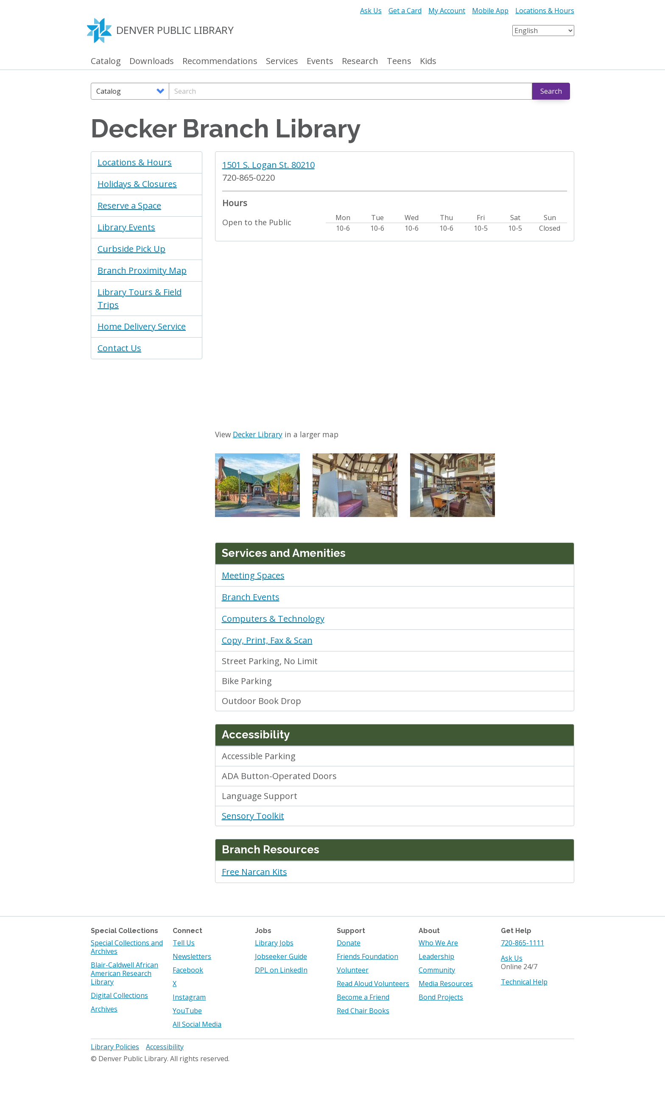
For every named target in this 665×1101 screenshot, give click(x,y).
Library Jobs (274, 942)
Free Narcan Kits (254, 871)
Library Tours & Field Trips (140, 298)
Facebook (188, 970)
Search (551, 91)
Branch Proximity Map (142, 270)
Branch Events (250, 597)
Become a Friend (363, 997)
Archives (104, 1009)
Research (360, 61)
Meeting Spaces (253, 575)
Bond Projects (441, 997)
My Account (446, 10)
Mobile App (490, 10)
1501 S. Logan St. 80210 (268, 164)
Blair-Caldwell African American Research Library (124, 973)
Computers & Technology (273, 618)
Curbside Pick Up (131, 248)
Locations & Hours (544, 10)
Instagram (189, 997)
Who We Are (438, 942)
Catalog (106, 61)
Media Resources (446, 983)
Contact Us (119, 348)
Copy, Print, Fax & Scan (267, 640)
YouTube (187, 1010)
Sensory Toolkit (253, 816)
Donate (348, 942)
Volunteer (353, 970)
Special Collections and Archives (127, 947)
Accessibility (165, 1046)
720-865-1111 (522, 942)
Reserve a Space (129, 205)
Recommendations (219, 61)
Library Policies (115, 1046)
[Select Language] (543, 30)
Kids (428, 61)
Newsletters (192, 956)
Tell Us (184, 942)
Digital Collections (119, 995)
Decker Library (257, 434)
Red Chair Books (363, 1010)
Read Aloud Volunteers (373, 983)
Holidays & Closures (137, 184)
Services (282, 61)
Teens (399, 61)
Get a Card (405, 10)
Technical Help (524, 981)
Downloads (151, 61)
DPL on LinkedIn (281, 970)
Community (437, 970)
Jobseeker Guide (281, 956)
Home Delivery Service (142, 326)
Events (320, 61)
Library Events (126, 227)
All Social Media (197, 1024)
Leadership (436, 956)
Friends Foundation (367, 956)
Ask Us (371, 10)
